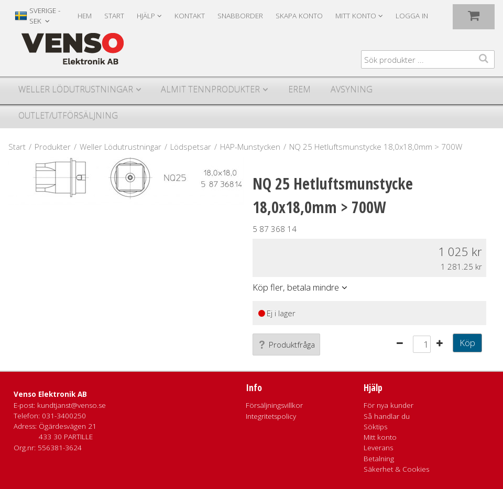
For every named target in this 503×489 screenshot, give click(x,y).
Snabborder (240, 15)
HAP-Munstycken (250, 146)
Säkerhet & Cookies (396, 469)
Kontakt (189, 15)
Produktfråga (286, 344)
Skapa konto (299, 15)
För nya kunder (388, 405)
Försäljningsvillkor (274, 405)
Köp (467, 343)
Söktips (375, 426)
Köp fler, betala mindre (296, 287)
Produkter (53, 146)
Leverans (378, 447)
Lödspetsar (190, 146)
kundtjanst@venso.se (71, 405)
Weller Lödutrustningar (75, 89)
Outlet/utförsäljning (68, 115)
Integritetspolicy (271, 416)
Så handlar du (387, 416)
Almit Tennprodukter (210, 89)
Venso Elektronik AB (50, 394)
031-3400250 (64, 415)
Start (114, 15)
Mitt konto (380, 437)
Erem (299, 89)
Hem (85, 15)
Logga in (412, 15)
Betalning (379, 458)
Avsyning (352, 89)
